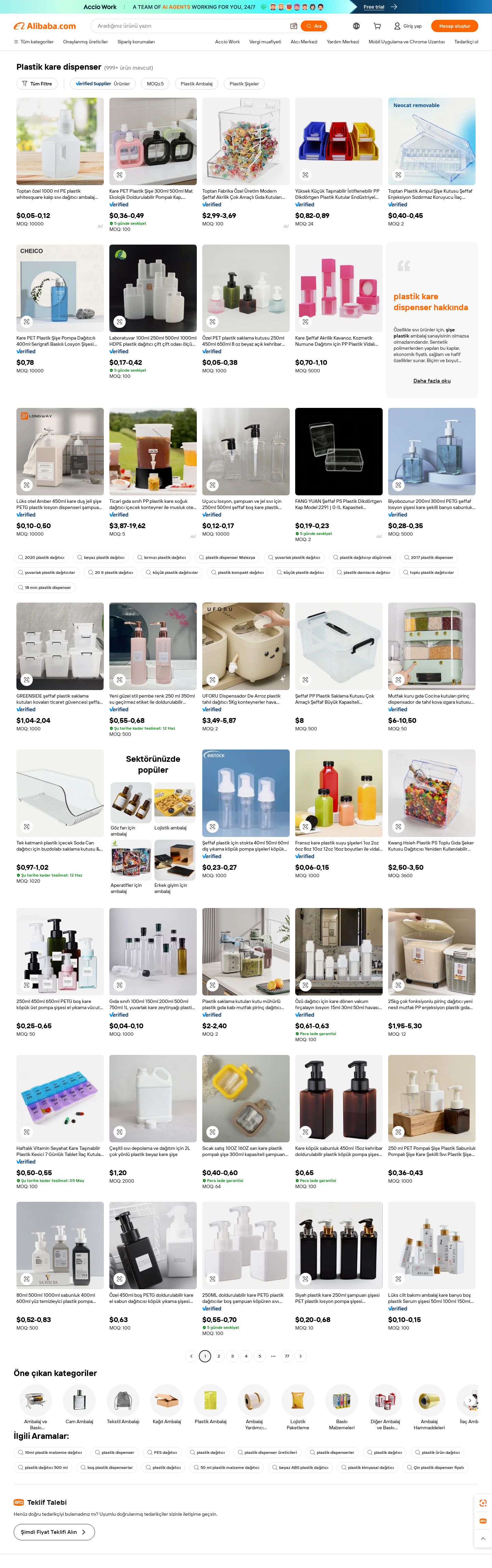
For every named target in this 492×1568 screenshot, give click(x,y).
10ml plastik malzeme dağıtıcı (50, 1452)
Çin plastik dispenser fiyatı (435, 1467)
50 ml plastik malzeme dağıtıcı (226, 1467)
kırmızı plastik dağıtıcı (161, 557)
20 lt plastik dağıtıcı (110, 572)
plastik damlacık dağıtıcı (363, 572)
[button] (294, 26)
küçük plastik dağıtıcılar (172, 572)
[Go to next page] (301, 1356)
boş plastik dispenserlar (107, 1467)
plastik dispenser (114, 1452)
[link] (483, 1503)
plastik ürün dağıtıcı (437, 1452)
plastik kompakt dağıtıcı (237, 572)
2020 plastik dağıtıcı (41, 557)
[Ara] (314, 25)
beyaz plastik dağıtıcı (100, 557)
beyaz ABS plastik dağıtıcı (300, 1467)
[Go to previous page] (191, 1356)
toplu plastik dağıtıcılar (428, 572)
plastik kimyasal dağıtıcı (367, 1467)
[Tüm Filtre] (37, 84)
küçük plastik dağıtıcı (300, 572)
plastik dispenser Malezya (227, 557)
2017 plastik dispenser (428, 557)
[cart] (378, 27)
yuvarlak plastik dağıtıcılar (46, 572)
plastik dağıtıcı (207, 1452)
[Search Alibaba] (191, 26)
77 (287, 1356)
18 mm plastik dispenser (44, 587)
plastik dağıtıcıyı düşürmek (362, 557)
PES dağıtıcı (162, 1452)
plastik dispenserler (332, 1452)
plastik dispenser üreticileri (267, 1452)
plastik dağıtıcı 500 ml (43, 1467)
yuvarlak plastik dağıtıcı (294, 557)
